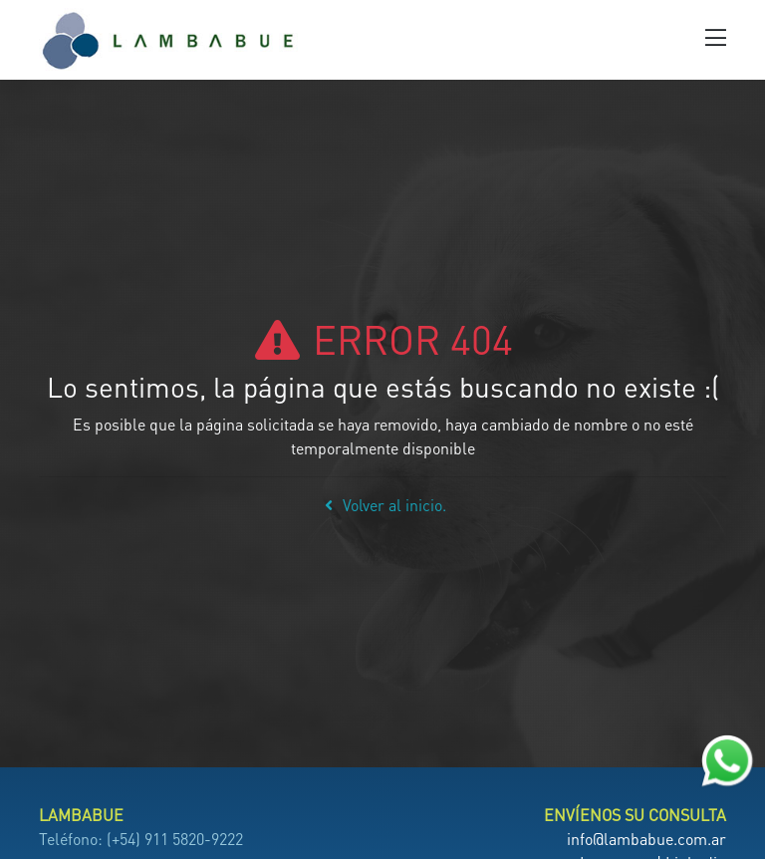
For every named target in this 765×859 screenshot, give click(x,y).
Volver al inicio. (382, 504)
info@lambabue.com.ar (646, 838)
